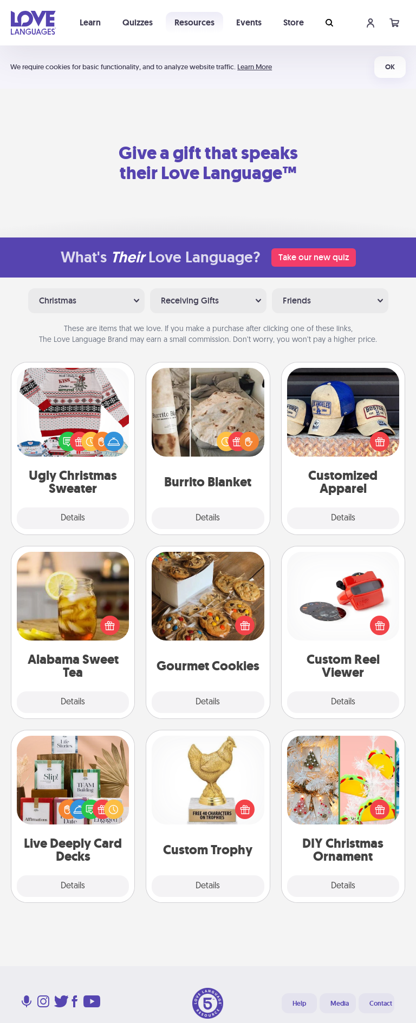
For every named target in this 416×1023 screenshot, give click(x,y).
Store (293, 22)
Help (299, 1003)
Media (339, 1003)
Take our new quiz (313, 257)
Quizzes (137, 22)
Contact (380, 1003)
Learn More (254, 66)
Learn (90, 22)
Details (73, 518)
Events (249, 22)
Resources (194, 22)
